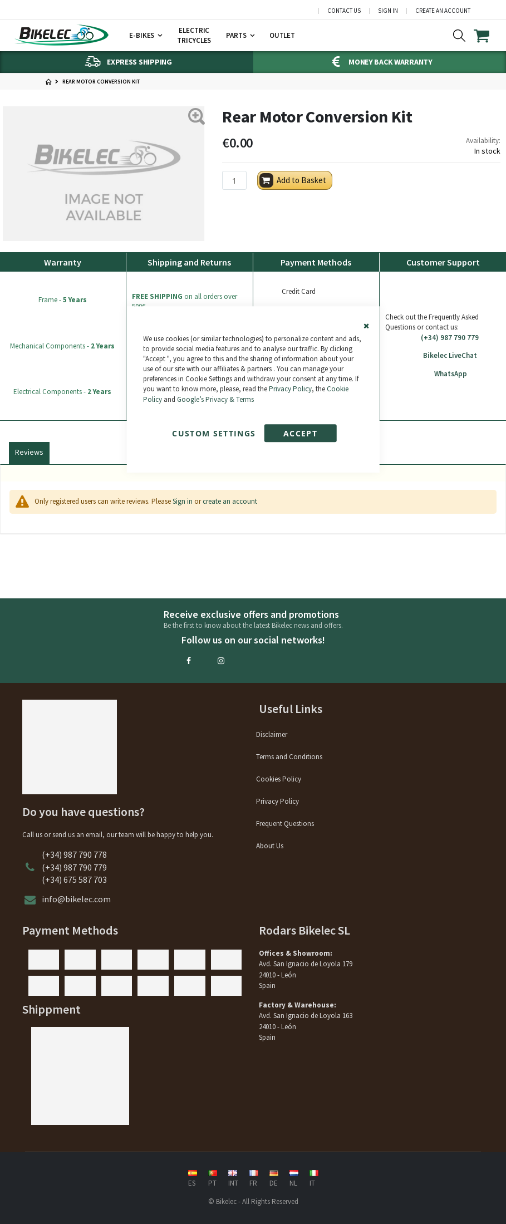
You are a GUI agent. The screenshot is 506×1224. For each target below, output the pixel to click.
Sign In (388, 11)
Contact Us (344, 11)
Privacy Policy (290, 389)
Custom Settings (214, 433)
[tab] (29, 451)
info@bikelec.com (76, 899)
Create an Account (442, 11)
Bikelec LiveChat (443, 355)
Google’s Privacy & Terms (215, 399)
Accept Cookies (300, 435)
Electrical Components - (62, 391)
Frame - (62, 299)
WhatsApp (443, 374)
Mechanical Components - (62, 346)
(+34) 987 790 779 (443, 337)
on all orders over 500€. (184, 301)
